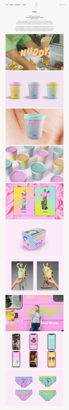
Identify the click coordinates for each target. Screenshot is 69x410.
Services (11, 4)
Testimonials (18, 4)
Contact (24, 4)
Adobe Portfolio (36, 408)
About (7, 4)
